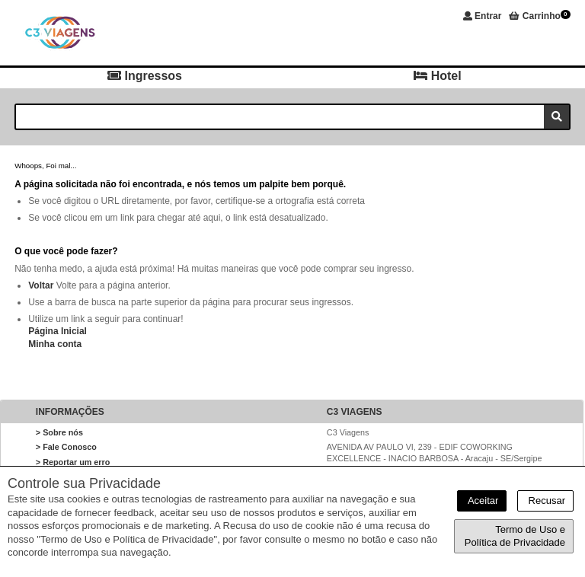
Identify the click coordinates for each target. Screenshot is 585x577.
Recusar (545, 500)
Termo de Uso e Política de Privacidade (515, 536)
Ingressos (144, 75)
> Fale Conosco (66, 446)
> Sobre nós (59, 432)
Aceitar (481, 500)
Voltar (40, 285)
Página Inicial (57, 331)
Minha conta (55, 344)
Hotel (437, 75)
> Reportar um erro (73, 462)
